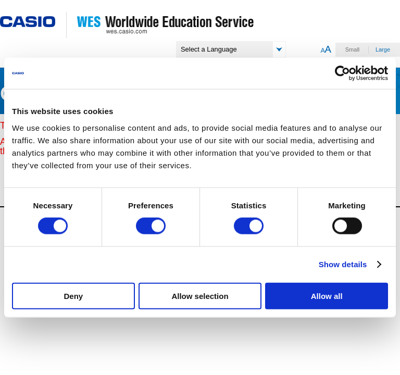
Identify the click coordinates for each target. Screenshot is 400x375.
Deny (73, 295)
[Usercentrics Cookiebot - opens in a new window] (342, 73)
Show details (343, 264)
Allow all (327, 295)
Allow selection (199, 295)
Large (383, 49)
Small (352, 49)
